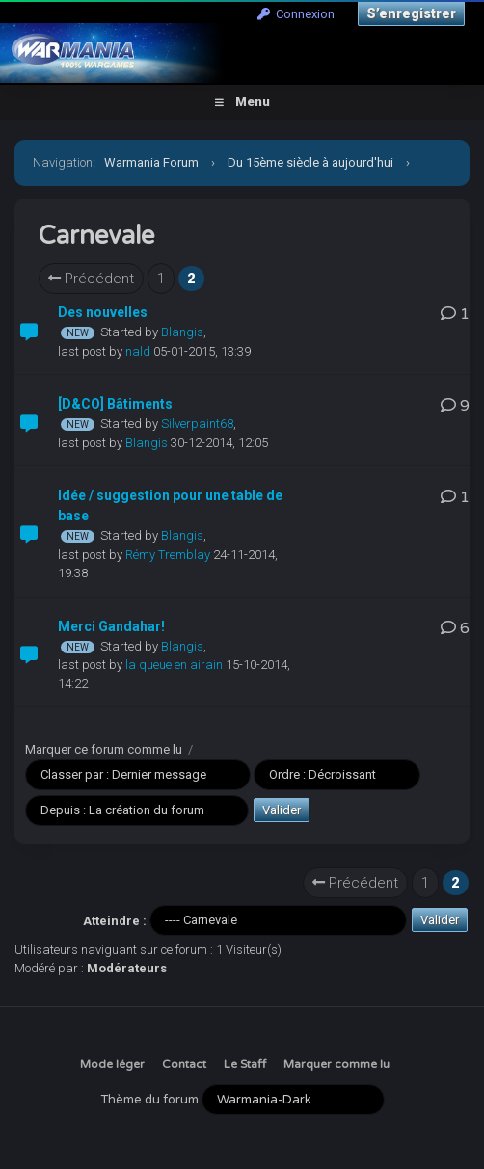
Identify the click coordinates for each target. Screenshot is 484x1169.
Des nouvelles (103, 312)
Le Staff (245, 1064)
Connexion (296, 14)
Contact (184, 1064)
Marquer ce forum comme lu (103, 749)
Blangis (182, 332)
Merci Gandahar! (111, 626)
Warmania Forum (151, 162)
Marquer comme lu (336, 1064)
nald (137, 351)
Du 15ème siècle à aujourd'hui (310, 162)
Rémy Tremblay (167, 554)
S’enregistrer (411, 13)
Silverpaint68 (197, 423)
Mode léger (112, 1064)
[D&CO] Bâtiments (115, 404)
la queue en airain (174, 664)
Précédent (91, 278)
